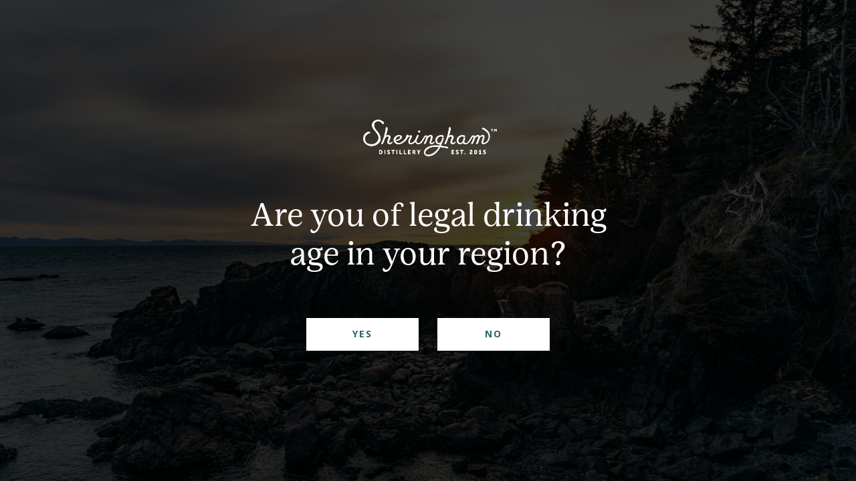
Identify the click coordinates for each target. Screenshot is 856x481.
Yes (362, 333)
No (493, 333)
